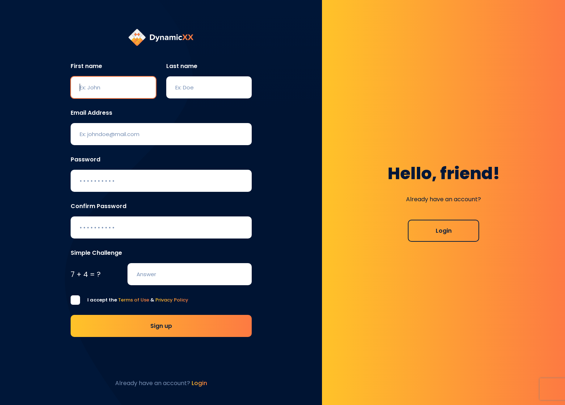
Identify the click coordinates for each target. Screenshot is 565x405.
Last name (181, 66)
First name (86, 66)
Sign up (161, 326)
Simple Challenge (96, 253)
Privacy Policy (171, 299)
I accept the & (137, 299)
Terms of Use (133, 299)
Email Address (91, 113)
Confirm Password (98, 206)
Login (444, 231)
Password (85, 159)
